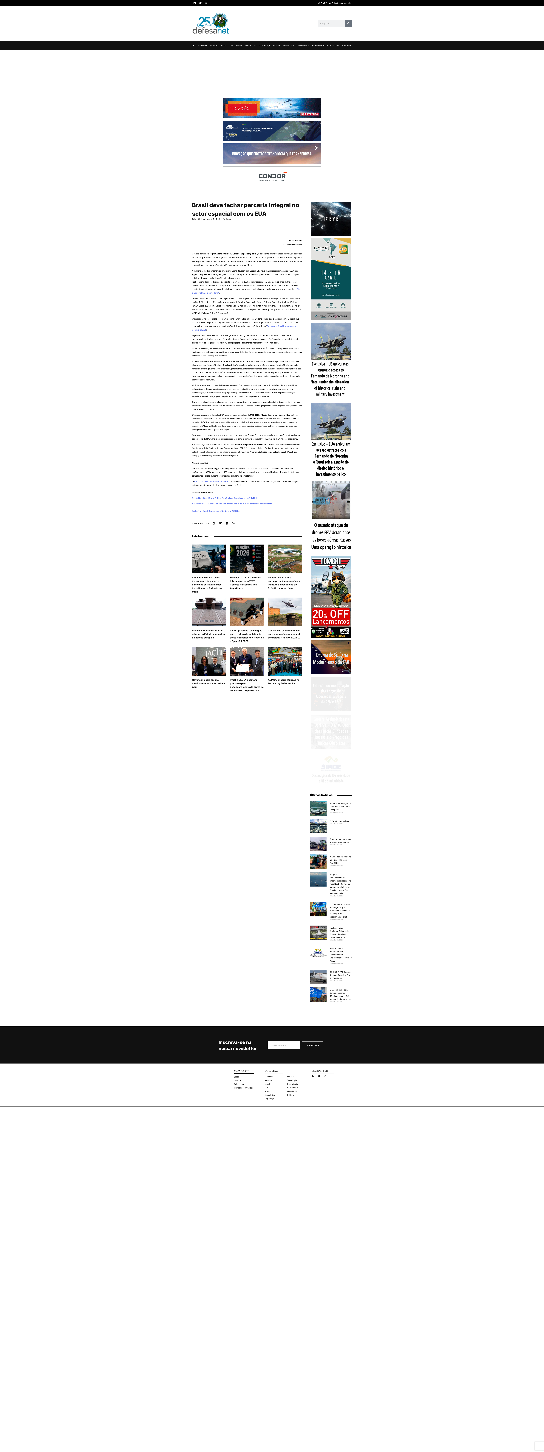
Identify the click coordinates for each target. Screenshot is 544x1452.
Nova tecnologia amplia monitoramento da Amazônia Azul (208, 683)
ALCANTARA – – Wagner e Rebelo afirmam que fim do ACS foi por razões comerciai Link (232, 503)
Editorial (346, 45)
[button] (214, 523)
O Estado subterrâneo (339, 821)
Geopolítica (251, 45)
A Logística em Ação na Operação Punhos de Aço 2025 (340, 860)
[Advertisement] (272, 71)
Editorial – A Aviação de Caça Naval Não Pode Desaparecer (340, 806)
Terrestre (202, 45)
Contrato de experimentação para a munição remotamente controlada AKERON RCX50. (284, 634)
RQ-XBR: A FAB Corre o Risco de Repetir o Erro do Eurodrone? (340, 975)
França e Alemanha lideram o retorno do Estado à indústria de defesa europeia (208, 634)
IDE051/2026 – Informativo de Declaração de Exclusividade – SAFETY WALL (341, 954)
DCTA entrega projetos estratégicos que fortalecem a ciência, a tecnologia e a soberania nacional (340, 910)
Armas (239, 45)
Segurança (265, 45)
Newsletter (333, 45)
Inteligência (303, 45)
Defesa (276, 45)
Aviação (214, 45)
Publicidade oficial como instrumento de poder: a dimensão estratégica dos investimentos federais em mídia (207, 584)
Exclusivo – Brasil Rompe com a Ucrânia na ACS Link (216, 511)
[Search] (348, 23)
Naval (224, 45)
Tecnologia (288, 45)
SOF (231, 45)
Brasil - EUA (220, 219)
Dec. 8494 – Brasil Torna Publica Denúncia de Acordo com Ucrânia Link (224, 498)
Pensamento (318, 45)
